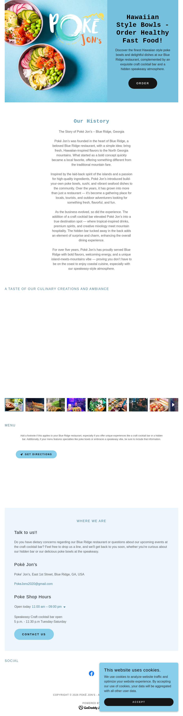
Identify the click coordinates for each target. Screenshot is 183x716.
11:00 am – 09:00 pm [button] (47, 606)
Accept (139, 701)
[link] (91, 674)
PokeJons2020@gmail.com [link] (33, 583)
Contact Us (34, 634)
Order (142, 83)
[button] (63, 607)
